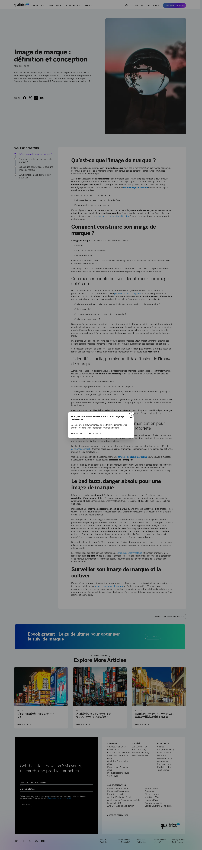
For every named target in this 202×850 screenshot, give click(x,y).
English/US (76, 433)
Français (93, 433)
